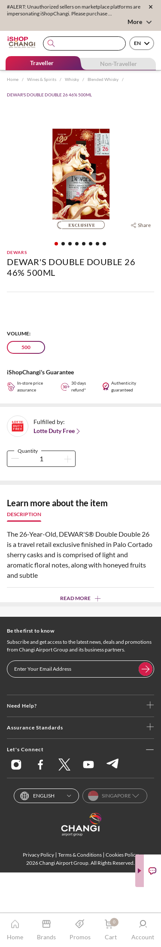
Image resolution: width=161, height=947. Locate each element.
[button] (56, 243)
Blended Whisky (103, 79)
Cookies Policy (122, 854)
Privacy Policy (38, 854)
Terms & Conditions (80, 854)
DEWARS (17, 252)
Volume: (18, 333)
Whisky (72, 79)
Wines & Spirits (41, 79)
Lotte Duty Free (57, 431)
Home (12, 79)
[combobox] (84, 43)
